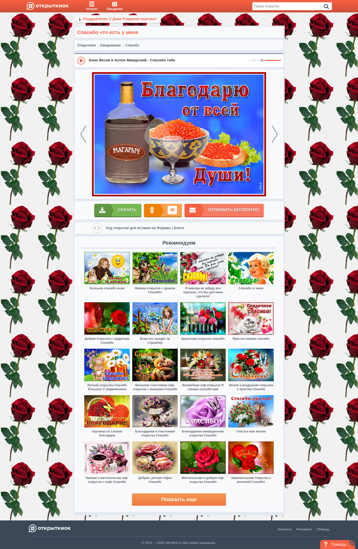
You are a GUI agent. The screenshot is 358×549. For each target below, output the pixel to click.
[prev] (83, 134)
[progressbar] (273, 60)
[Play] (81, 61)
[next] (274, 134)
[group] (179, 60)
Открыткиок (86, 45)
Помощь (323, 529)
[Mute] (262, 60)
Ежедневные (110, 45)
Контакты (285, 529)
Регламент (304, 529)
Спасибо (132, 45)
